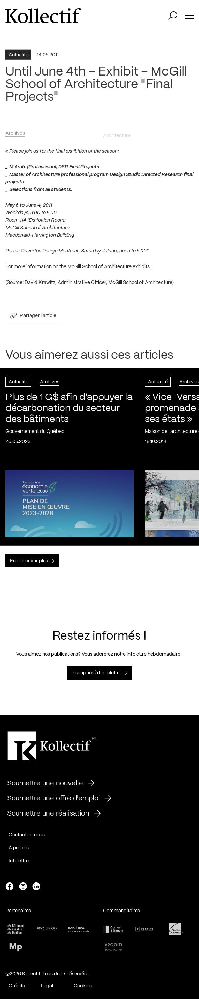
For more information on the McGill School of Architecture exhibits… (79, 268)
